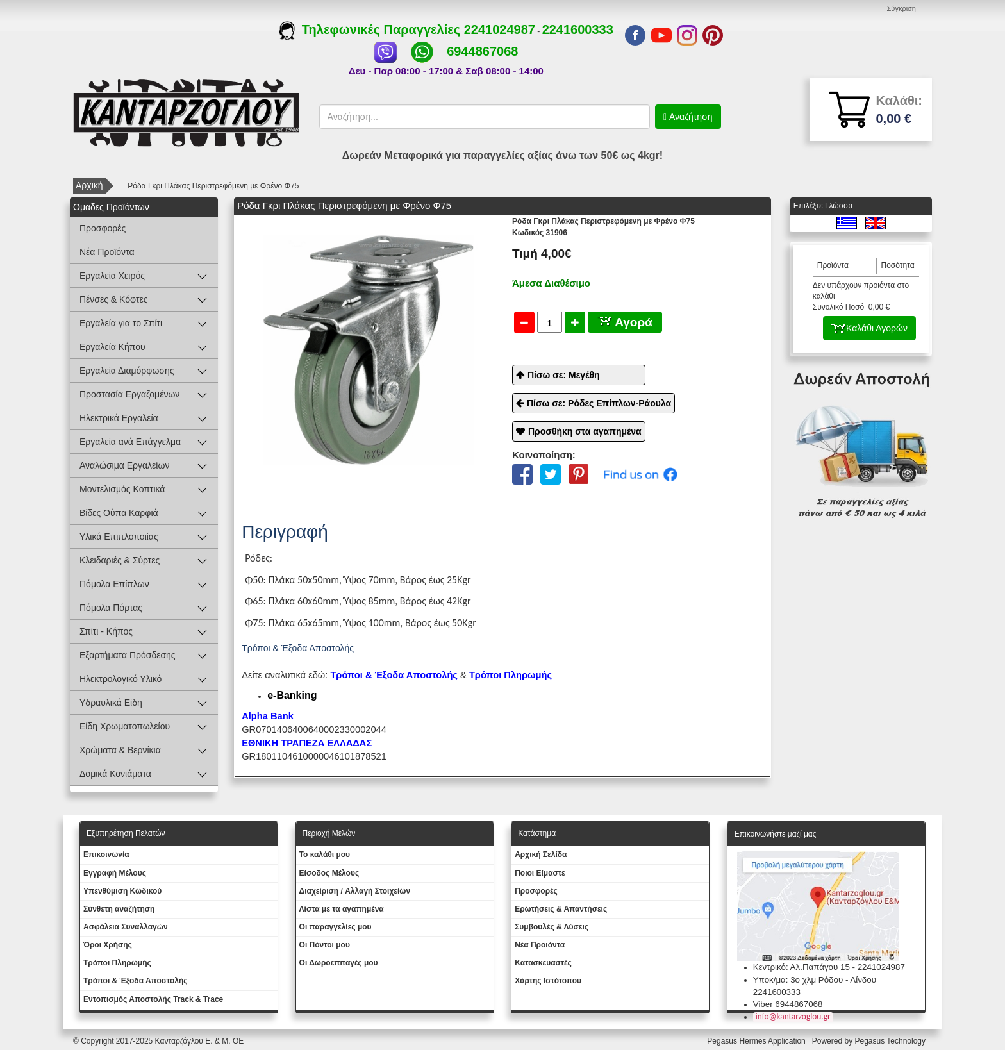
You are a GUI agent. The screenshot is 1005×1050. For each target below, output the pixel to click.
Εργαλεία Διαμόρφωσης (126, 370)
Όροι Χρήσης (107, 944)
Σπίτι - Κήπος (106, 631)
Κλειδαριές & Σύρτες (119, 560)
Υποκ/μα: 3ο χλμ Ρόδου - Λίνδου (814, 980)
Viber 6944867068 (788, 1004)
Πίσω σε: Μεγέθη (563, 375)
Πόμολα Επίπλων (114, 584)
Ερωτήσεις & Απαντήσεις (561, 908)
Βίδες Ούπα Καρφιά (118, 513)
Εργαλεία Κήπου (112, 347)
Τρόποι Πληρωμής (510, 675)
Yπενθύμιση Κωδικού (122, 891)
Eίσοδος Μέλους (329, 873)
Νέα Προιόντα (540, 944)
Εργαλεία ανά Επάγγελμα (130, 442)
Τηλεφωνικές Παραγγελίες (371, 29)
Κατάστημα (537, 833)
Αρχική (89, 185)
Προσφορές (102, 228)
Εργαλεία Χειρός (112, 276)
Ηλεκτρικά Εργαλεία (118, 418)
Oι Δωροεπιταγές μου (338, 962)
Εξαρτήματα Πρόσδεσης (127, 655)
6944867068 (482, 51)
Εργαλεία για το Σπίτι (120, 323)
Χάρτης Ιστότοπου (548, 980)
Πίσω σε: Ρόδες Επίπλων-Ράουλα (599, 403)
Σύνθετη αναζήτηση (118, 908)
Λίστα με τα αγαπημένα (341, 908)
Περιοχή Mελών (329, 833)
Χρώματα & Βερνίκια (120, 750)
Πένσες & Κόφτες (113, 299)
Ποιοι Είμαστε (540, 873)
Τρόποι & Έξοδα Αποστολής (135, 980)
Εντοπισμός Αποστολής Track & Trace (153, 999)
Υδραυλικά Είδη (110, 702)
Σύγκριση (901, 8)
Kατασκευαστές (543, 962)
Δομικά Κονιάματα (115, 774)
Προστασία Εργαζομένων (129, 394)
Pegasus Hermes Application (757, 1041)
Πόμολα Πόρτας (110, 608)
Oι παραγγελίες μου (335, 926)
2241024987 (499, 29)
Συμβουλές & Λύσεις (551, 926)
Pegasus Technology (890, 1041)
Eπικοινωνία (106, 854)
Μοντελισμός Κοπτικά (122, 489)
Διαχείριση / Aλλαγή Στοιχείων (355, 891)
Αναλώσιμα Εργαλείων (124, 465)
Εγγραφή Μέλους (114, 873)
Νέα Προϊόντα (107, 252)
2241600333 (577, 29)
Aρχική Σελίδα (541, 854)
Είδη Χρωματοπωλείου (124, 726)
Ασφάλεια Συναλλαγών (125, 926)
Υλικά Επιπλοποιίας (118, 536)
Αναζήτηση (690, 117)
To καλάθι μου (325, 854)
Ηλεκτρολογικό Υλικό (120, 679)
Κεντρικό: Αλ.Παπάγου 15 (801, 967)
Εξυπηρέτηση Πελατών (126, 833)
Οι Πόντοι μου (324, 944)
